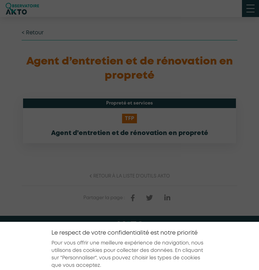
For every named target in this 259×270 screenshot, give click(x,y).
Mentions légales (102, 246)
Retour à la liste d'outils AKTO (129, 176)
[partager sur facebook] (132, 198)
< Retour (33, 32)
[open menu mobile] (250, 8)
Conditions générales (152, 246)
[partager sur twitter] (149, 198)
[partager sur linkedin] (167, 198)
